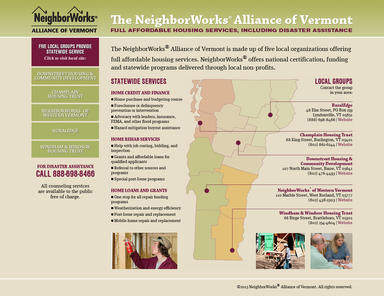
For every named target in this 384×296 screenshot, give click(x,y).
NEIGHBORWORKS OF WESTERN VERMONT (65, 113)
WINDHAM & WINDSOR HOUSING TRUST (65, 149)
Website (345, 120)
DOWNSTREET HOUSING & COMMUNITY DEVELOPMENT (65, 76)
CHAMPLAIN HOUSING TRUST (65, 94)
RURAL (65, 131)
